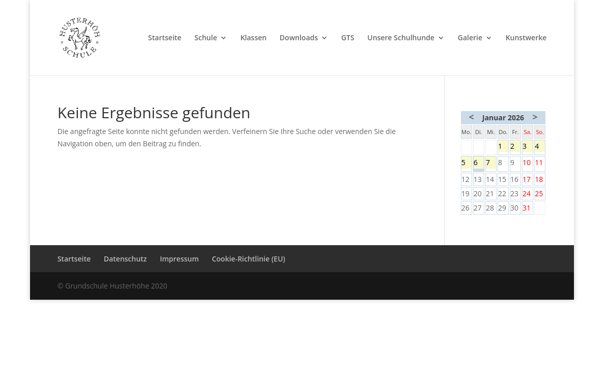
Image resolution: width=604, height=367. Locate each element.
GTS (347, 38)
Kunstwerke (526, 38)
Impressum (179, 259)
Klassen (253, 38)
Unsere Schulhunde (400, 38)
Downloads (299, 38)
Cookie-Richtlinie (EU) (248, 259)
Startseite (164, 38)
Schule (206, 38)
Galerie (470, 38)
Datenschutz (125, 259)
